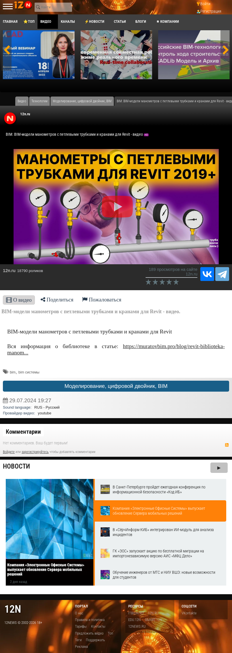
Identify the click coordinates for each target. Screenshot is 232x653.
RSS (227, 445)
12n (12, 609)
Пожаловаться (101, 300)
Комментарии (23, 431)
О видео (19, 300)
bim (13, 372)
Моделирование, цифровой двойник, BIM (116, 386)
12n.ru (25, 114)
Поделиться (57, 300)
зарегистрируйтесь (35, 452)
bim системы (28, 372)
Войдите (9, 452)
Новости (16, 466)
